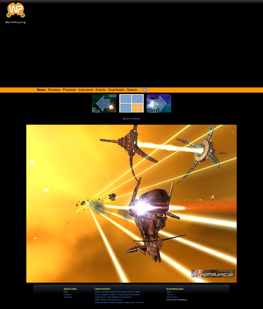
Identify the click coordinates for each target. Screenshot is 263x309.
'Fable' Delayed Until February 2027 (108, 300)
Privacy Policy (171, 297)
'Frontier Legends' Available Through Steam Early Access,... (118, 295)
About (168, 292)
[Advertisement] (131, 56)
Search (132, 90)
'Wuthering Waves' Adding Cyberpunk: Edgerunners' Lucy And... (119, 302)
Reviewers (68, 297)
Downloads (116, 90)
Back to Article (131, 118)
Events (101, 90)
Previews (69, 90)
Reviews (54, 90)
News (66, 292)
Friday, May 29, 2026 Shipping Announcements (113, 297)
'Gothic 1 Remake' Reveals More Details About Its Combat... (118, 292)
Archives (67, 295)
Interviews (85, 90)
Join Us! (169, 295)
